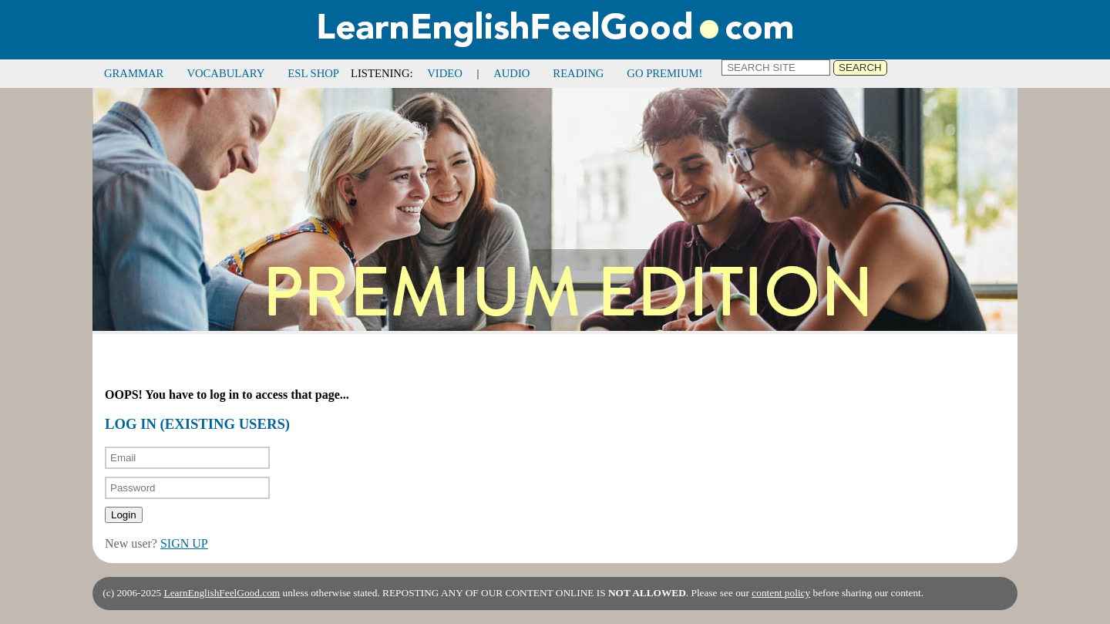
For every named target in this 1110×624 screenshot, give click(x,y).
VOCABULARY (225, 73)
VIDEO (444, 73)
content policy (781, 593)
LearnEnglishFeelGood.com (222, 593)
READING (578, 73)
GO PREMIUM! (664, 73)
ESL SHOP (313, 73)
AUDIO (511, 73)
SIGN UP (184, 543)
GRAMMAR (133, 73)
